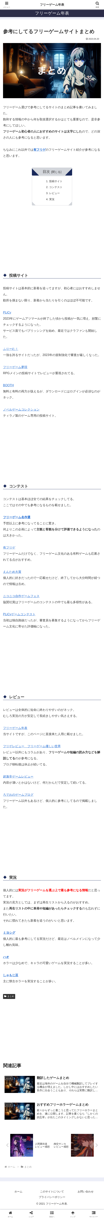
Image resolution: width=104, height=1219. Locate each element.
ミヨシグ (9, 932)
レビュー (54, 193)
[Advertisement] (52, 240)
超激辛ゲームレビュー (18, 776)
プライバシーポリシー (52, 1197)
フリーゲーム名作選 (16, 517)
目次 (46, 172)
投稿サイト (55, 181)
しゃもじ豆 (10, 975)
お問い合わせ (86, 1191)
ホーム (18, 1191)
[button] (51, 1214)
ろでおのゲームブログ (18, 794)
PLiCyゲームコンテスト (19, 614)
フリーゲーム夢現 (15, 367)
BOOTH (8, 385)
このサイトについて (52, 1191)
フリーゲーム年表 (15, 728)
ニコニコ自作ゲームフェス (21, 596)
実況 (51, 199)
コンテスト (55, 187)
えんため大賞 (12, 571)
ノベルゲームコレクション (21, 409)
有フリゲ (39, 149)
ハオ (6, 957)
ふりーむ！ (10, 348)
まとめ (9, 996)
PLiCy (7, 312)
